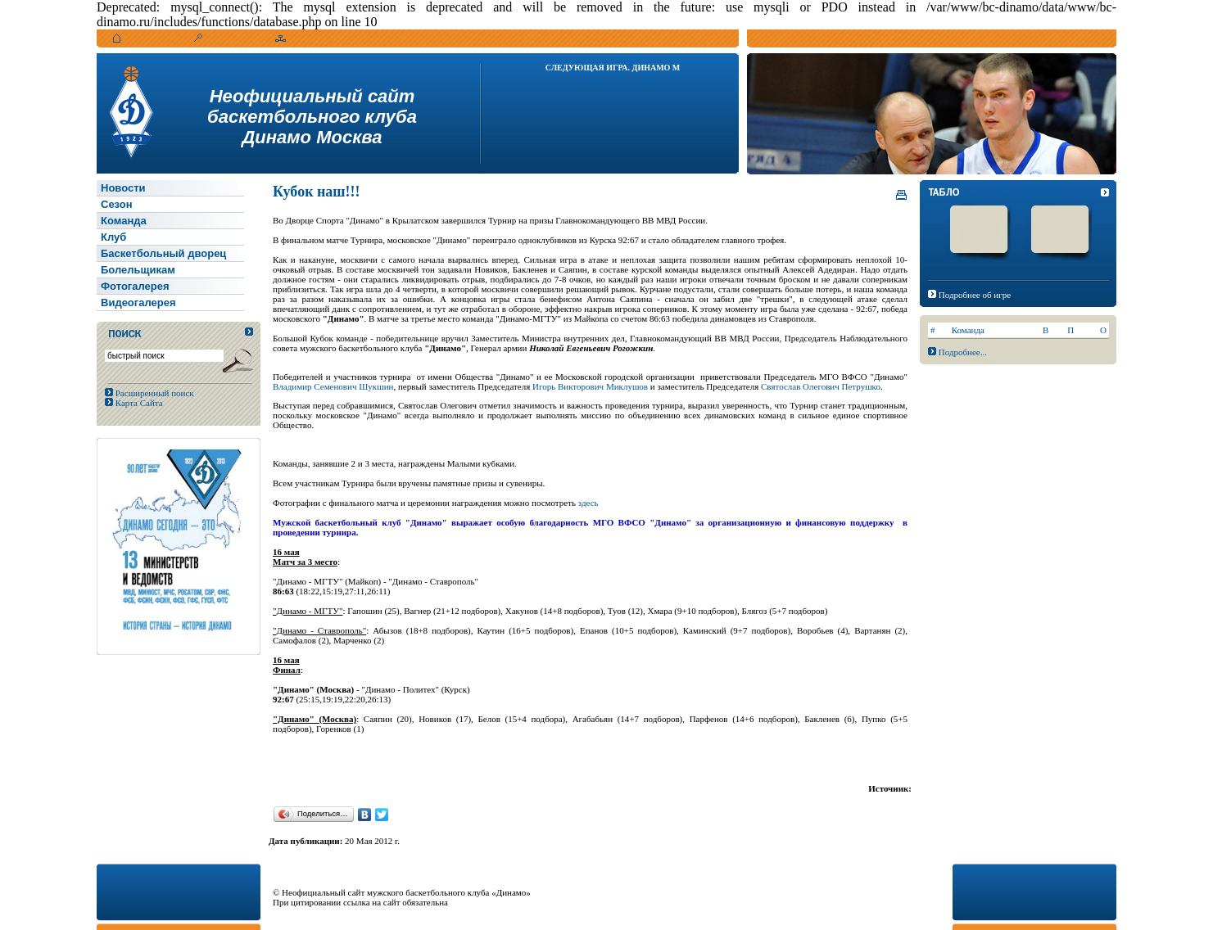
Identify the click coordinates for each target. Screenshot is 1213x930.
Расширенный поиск (153, 393)
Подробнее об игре (975, 295)
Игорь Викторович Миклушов (591, 386)
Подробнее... (963, 352)
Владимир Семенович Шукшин (333, 386)
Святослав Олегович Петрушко (820, 386)
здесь (588, 503)
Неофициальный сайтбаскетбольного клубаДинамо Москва (312, 116)
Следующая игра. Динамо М (613, 67)
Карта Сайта (138, 403)
